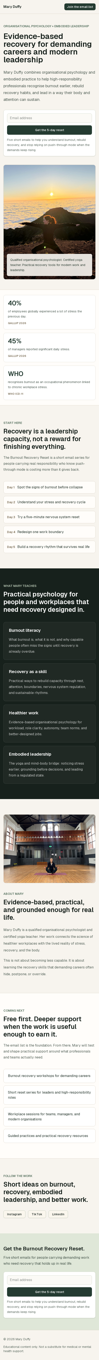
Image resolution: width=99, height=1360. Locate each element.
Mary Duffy (12, 6)
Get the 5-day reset (49, 130)
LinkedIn (58, 1214)
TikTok (37, 1214)
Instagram (14, 1214)
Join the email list (80, 7)
